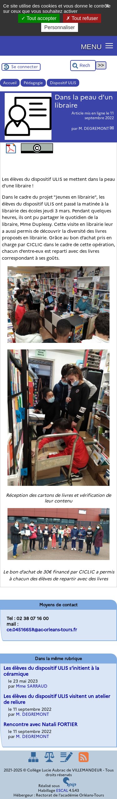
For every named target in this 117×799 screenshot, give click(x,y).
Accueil (10, 82)
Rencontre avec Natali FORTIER (40, 724)
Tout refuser (82, 18)
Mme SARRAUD (31, 686)
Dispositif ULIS (63, 82)
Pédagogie (33, 82)
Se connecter (24, 66)
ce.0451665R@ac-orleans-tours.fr (42, 630)
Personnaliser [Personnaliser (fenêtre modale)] (59, 27)
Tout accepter (38, 18)
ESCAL (62, 790)
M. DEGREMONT (94, 128)
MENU (91, 47)
